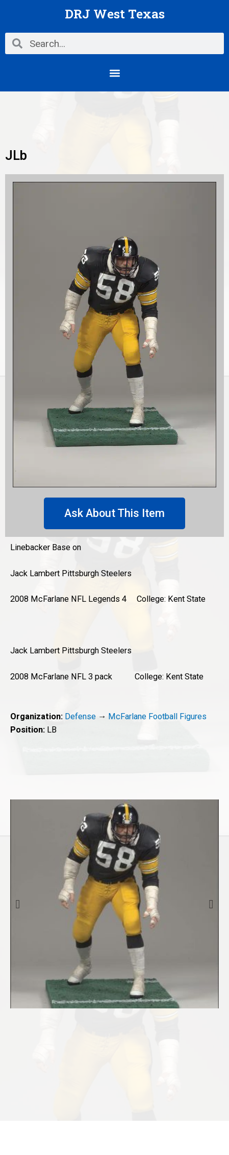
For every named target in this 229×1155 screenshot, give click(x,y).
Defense (80, 716)
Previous (18, 904)
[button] (114, 72)
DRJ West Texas (115, 13)
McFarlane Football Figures (157, 716)
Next (211, 904)
